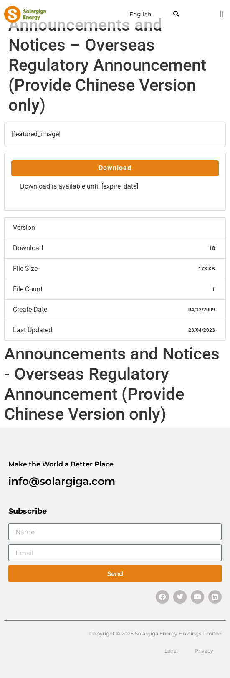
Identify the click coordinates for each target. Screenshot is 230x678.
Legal (171, 650)
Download (115, 168)
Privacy (204, 650)
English (140, 14)
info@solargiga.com (61, 481)
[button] (176, 14)
